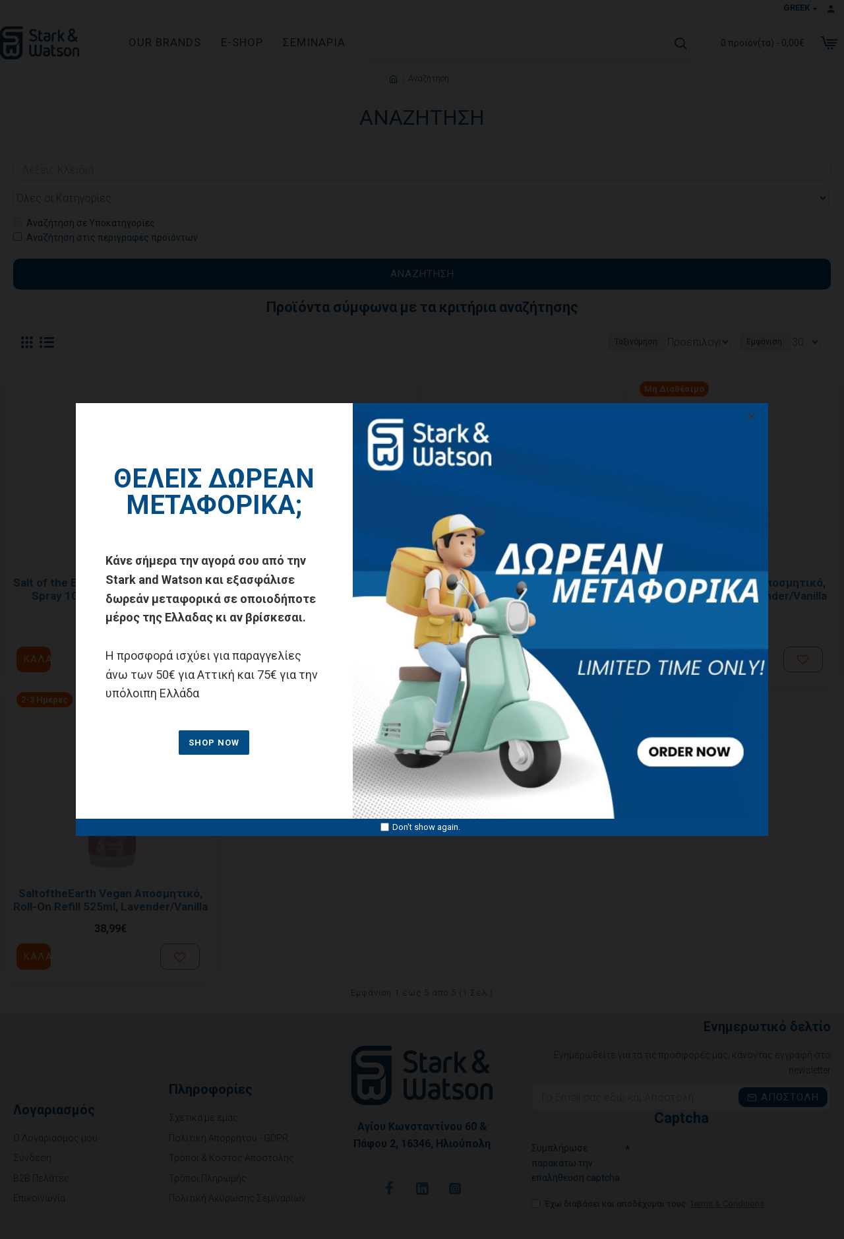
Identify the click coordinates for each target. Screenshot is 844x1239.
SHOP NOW (214, 742)
